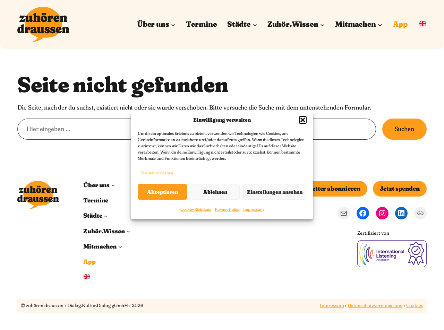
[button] (302, 119)
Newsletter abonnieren (327, 188)
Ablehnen (215, 192)
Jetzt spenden (400, 188)
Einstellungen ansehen (274, 192)
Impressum (253, 209)
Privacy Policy (227, 209)
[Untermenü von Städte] (255, 24)
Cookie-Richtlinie (195, 209)
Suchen (404, 129)
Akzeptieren (162, 192)
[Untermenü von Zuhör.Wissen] (322, 24)
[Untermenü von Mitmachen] (380, 24)
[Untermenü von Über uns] (173, 24)
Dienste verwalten (157, 172)
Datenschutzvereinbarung (375, 305)
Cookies (414, 305)
